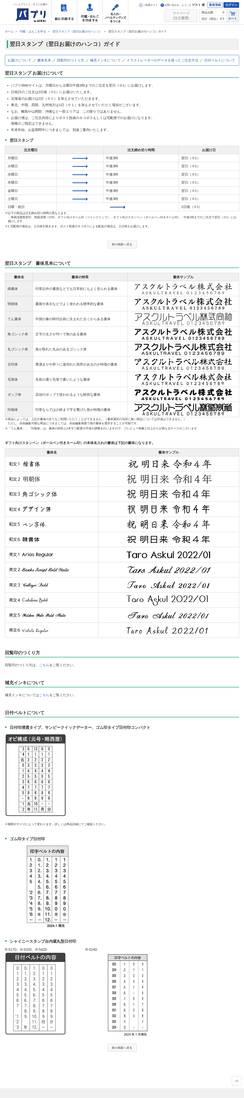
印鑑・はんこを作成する (89, 12)
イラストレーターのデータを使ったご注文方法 (162, 60)
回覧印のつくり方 (70, 60)
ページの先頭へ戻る (236, 1082)
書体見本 (44, 60)
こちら (44, 665)
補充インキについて (105, 60)
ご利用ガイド (148, 5)
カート (232, 15)
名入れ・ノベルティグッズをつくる (115, 12)
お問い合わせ (170, 5)
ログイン (231, 5)
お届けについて (19, 60)
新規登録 (215, 5)
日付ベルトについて (219, 60)
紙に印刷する (64, 12)
